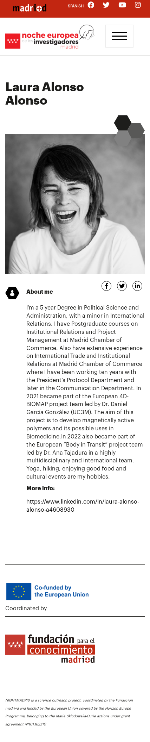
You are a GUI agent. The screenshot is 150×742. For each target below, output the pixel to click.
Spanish (76, 6)
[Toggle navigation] (119, 36)
